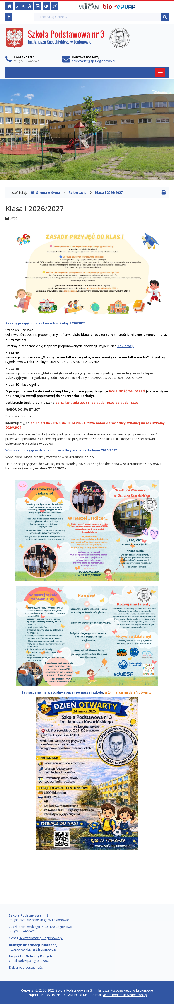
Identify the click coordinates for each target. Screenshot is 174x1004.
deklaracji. (125, 346)
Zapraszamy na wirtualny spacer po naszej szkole (62, 692)
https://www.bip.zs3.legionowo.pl (33, 949)
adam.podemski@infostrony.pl (125, 995)
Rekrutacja (78, 192)
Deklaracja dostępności (26, 967)
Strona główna (45, 192)
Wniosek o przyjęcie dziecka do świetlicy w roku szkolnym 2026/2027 (61, 450)
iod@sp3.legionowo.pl (34, 960)
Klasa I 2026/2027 (109, 192)
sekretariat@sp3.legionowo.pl (93, 61)
